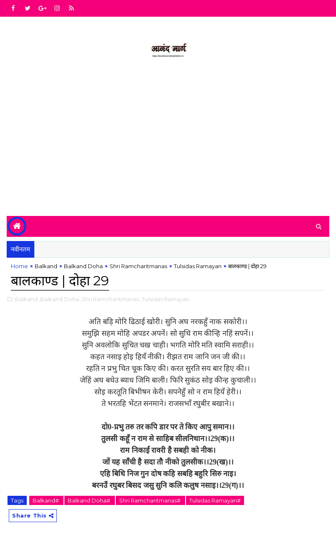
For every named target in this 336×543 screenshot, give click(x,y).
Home (19, 266)
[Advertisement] (168, 144)
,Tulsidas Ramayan (164, 299)
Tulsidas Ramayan (197, 266)
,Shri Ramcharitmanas (109, 299)
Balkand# (46, 500)
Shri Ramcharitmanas (138, 266)
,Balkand (26, 299)
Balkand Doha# (90, 500)
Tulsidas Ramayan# (215, 500)
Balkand (46, 266)
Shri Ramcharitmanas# (150, 500)
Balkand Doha (83, 266)
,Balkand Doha (59, 299)
